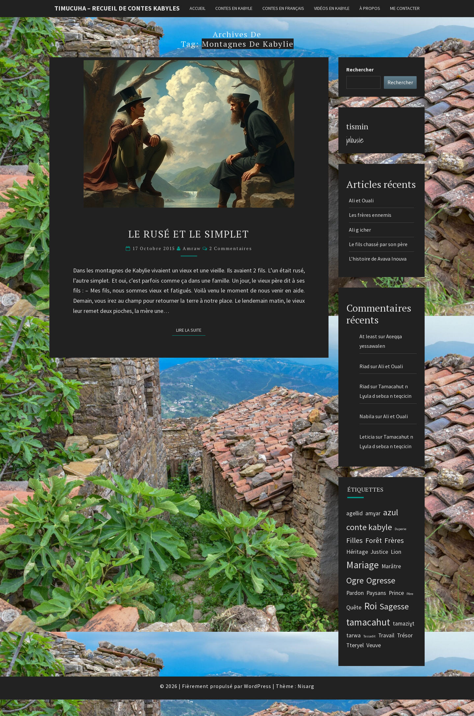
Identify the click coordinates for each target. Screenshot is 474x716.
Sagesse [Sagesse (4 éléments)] (394, 606)
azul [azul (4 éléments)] (390, 512)
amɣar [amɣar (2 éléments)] (373, 513)
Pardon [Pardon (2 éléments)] (355, 593)
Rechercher (360, 69)
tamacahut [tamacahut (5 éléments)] (368, 622)
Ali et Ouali (361, 200)
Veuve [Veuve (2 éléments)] (373, 645)
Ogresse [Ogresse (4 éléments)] (380, 580)
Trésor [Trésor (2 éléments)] (405, 635)
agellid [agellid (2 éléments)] (354, 513)
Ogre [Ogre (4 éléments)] (355, 580)
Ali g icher (360, 229)
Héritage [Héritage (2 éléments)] (357, 551)
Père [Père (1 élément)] (410, 594)
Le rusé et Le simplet (188, 234)
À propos (369, 8)
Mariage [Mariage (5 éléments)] (362, 565)
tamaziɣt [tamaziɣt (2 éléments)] (403, 623)
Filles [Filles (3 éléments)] (354, 540)
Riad (364, 366)
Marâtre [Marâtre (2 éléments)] (391, 566)
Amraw (192, 248)
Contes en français (283, 8)
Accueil (197, 8)
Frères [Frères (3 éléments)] (394, 540)
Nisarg (306, 686)
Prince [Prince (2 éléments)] (396, 593)
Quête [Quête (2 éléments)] (353, 607)
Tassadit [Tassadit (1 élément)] (369, 636)
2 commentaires (230, 248)
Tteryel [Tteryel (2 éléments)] (355, 645)
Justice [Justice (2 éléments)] (379, 551)
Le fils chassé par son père (378, 244)
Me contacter (405, 8)
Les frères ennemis (370, 215)
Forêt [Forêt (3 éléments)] (373, 540)
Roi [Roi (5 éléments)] (370, 606)
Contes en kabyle (233, 8)
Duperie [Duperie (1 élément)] (400, 529)
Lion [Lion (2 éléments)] (396, 551)
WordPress (257, 686)
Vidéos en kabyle (332, 8)
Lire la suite (190, 329)
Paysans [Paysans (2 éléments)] (376, 593)
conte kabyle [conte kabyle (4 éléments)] (369, 527)
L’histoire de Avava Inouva (378, 258)
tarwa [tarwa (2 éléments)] (353, 635)
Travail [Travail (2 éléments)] (386, 635)
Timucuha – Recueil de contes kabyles (117, 8)
